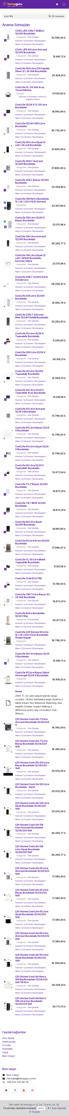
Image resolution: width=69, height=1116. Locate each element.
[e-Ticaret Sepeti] (57, 4)
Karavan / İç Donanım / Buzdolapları (30, 41)
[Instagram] (32, 1090)
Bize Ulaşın (8, 1055)
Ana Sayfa (8, 1038)
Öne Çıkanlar (33, 37)
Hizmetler (7, 1048)
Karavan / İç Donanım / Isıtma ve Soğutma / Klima (32, 98)
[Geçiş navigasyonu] (64, 4)
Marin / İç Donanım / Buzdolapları (29, 44)
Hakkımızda (8, 1041)
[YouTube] (23, 1090)
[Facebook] (15, 1090)
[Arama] (56, 16)
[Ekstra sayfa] (6, 1090)
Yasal (5, 1052)
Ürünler (6, 1045)
